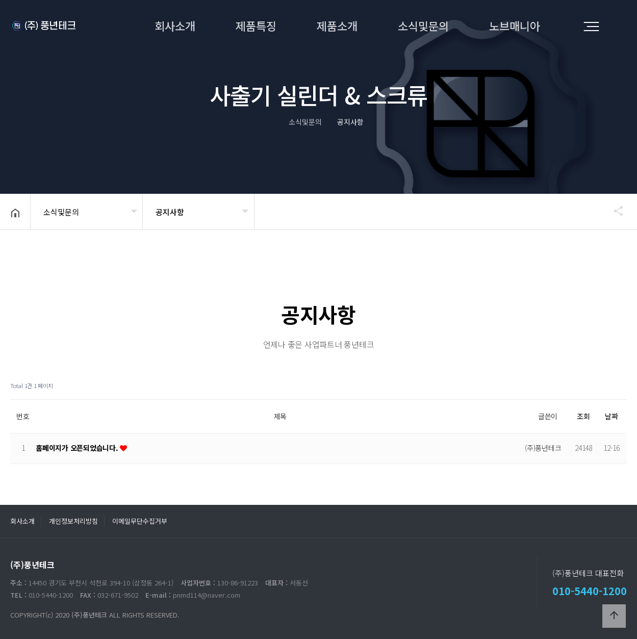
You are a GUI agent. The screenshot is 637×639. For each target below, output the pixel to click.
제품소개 (337, 25)
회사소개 (175, 25)
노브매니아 (514, 25)
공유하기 (613, 210)
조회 (583, 416)
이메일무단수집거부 (139, 521)
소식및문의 (423, 25)
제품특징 (256, 25)
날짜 (611, 416)
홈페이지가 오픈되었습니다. (78, 448)
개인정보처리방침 (73, 521)
